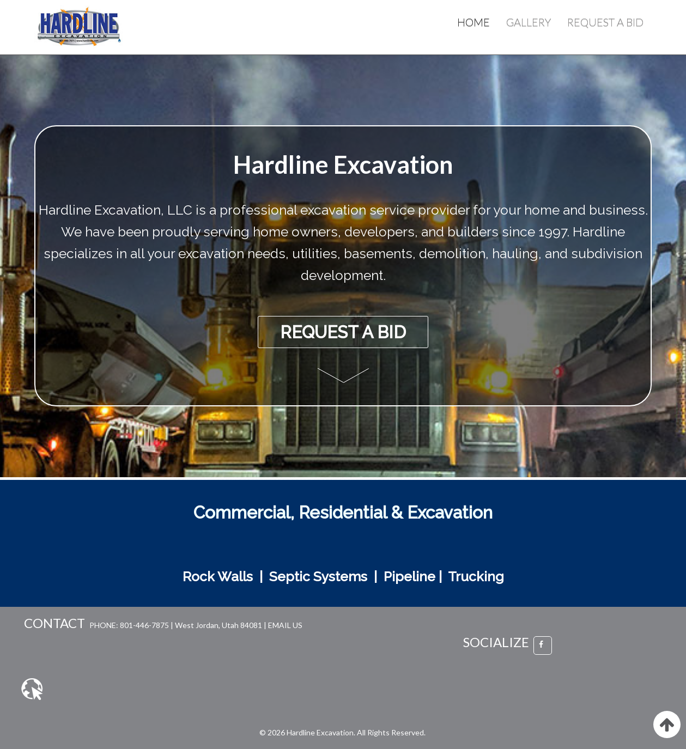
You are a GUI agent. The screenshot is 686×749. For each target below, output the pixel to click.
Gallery (528, 21)
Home (473, 21)
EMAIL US (285, 625)
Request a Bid (605, 21)
